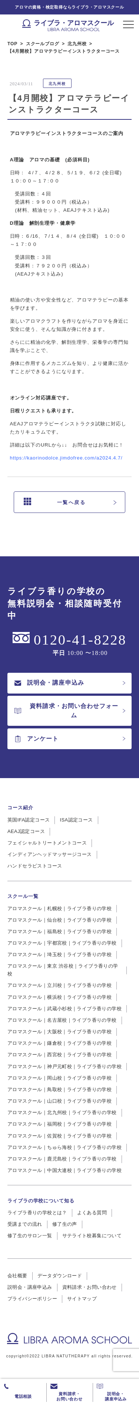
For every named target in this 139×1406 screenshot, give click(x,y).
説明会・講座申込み (49, 682)
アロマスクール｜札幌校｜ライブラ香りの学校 (59, 908)
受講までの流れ (24, 1224)
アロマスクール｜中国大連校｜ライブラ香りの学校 (64, 1170)
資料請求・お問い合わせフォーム (66, 710)
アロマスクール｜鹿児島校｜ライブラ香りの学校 (62, 1159)
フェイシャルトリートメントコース (47, 843)
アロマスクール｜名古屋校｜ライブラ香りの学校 (62, 1020)
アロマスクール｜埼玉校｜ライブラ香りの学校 (59, 954)
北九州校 (57, 84)
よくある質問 (92, 1212)
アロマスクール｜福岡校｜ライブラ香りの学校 (59, 1124)
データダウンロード (59, 1275)
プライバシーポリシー (32, 1298)
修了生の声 (64, 1224)
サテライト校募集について (92, 1235)
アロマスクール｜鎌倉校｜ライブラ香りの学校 (59, 1043)
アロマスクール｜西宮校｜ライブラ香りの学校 (59, 1054)
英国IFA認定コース (28, 820)
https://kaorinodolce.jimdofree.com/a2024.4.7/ (66, 458)
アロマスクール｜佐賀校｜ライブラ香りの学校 (59, 1136)
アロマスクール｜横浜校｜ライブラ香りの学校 (59, 997)
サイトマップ (82, 1298)
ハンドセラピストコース (34, 866)
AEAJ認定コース (26, 831)
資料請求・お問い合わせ (89, 1287)
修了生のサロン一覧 (29, 1235)
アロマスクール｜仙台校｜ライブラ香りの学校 (59, 920)
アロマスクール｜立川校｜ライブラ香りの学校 (59, 985)
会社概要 (17, 1275)
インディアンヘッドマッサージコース (49, 854)
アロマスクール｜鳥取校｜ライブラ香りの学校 (59, 1089)
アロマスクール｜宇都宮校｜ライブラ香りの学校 (62, 943)
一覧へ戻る (55, 502)
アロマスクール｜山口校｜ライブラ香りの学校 (59, 1101)
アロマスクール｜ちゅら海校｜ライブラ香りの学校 (64, 1147)
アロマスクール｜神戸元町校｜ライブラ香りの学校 (64, 1066)
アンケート (36, 738)
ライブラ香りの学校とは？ (37, 1212)
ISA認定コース (76, 820)
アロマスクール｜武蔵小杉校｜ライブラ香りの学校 (64, 1008)
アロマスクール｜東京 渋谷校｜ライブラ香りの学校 (62, 970)
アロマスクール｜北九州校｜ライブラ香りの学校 (62, 1112)
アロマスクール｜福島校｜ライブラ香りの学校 (59, 931)
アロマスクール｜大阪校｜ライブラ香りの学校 (59, 1031)
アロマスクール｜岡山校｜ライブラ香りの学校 (59, 1078)
